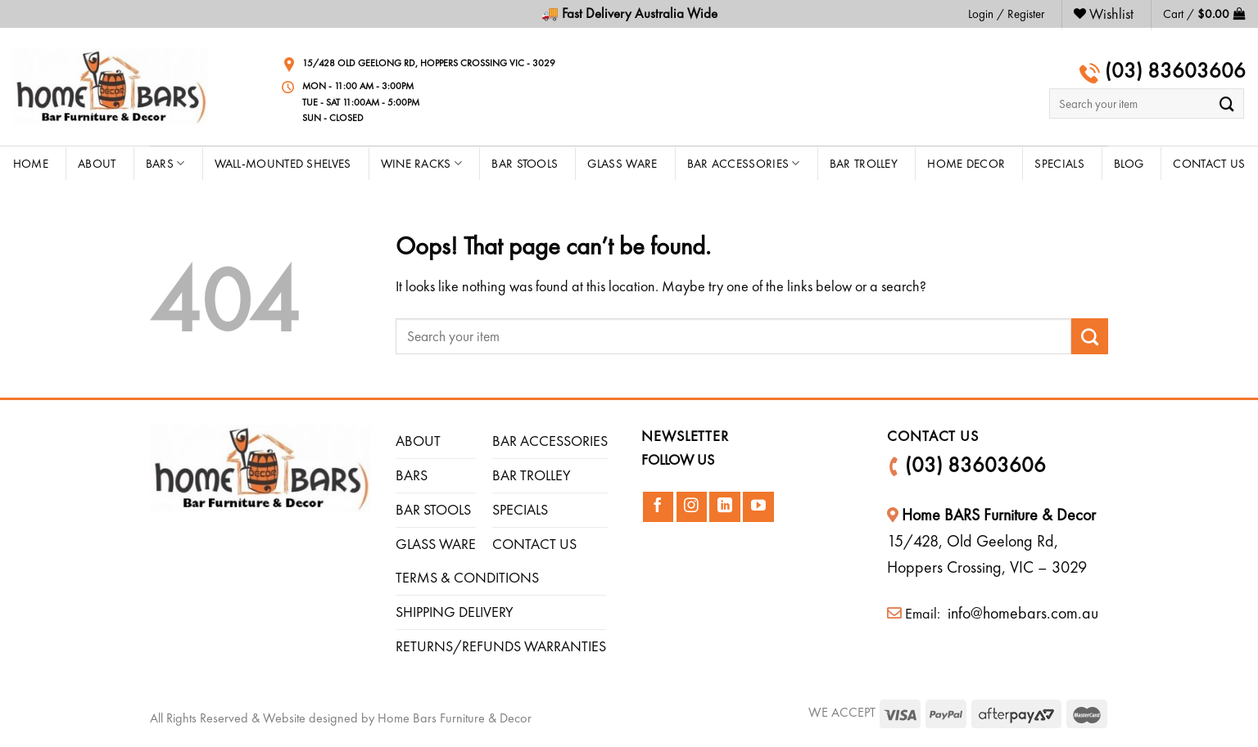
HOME (30, 163)
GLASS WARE (436, 543)
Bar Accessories (743, 163)
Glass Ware (622, 163)
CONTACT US (1209, 163)
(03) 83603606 (1173, 70)
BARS (412, 475)
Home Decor (966, 163)
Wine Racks (422, 163)
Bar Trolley (864, 163)
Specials (1059, 163)
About (97, 163)
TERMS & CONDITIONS (467, 577)
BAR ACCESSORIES (550, 440)
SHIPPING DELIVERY (455, 611)
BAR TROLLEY (531, 475)
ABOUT (418, 440)
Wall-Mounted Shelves (283, 163)
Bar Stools (524, 163)
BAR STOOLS (433, 509)
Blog (1128, 163)
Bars (165, 163)
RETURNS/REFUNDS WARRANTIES (501, 646)
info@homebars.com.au (1021, 612)
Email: (915, 613)
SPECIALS (520, 509)
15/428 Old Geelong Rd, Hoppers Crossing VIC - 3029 (428, 63)
